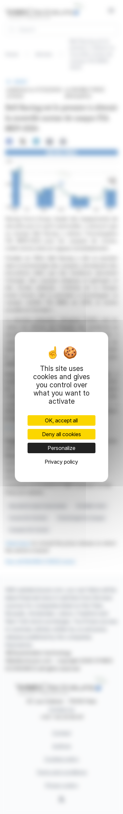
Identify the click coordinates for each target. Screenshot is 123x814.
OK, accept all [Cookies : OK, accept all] (61, 420)
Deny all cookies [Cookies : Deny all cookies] (61, 434)
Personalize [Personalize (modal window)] (61, 448)
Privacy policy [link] (61, 461)
